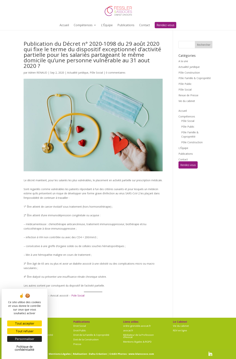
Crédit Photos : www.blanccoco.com (131, 353)
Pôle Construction (189, 72)
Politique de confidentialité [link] (24, 348)
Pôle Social (96, 72)
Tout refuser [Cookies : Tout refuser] (25, 331)
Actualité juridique (77, 72)
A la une (183, 61)
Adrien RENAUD (37, 72)
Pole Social (77, 295)
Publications (185, 153)
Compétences (186, 116)
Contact (183, 159)
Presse (77, 344)
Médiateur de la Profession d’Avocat (138, 336)
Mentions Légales (60, 353)
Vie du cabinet (186, 101)
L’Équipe (183, 148)
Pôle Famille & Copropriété (194, 78)
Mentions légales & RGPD (137, 341)
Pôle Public (185, 84)
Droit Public (79, 330)
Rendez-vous (188, 165)
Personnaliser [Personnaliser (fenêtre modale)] (24, 339)
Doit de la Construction (86, 339)
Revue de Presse (188, 95)
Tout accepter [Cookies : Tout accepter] (24, 323)
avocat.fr (128, 330)
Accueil (182, 110)
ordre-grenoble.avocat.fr (137, 325)
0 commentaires (115, 72)
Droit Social (79, 325)
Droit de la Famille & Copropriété (91, 335)
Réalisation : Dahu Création (90, 353)
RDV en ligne (180, 330)
